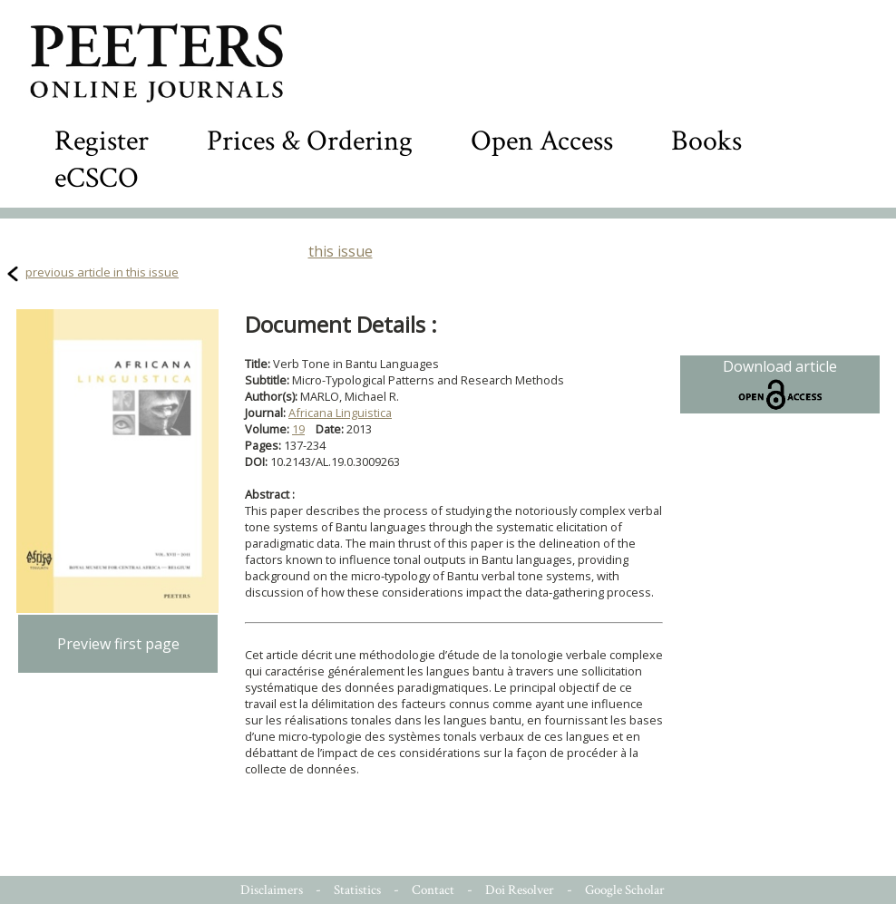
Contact (433, 890)
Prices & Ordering (310, 141)
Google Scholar (625, 890)
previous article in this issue (102, 272)
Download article (780, 384)
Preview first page (118, 644)
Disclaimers (271, 890)
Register (101, 141)
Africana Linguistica (340, 412)
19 (298, 429)
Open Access (542, 141)
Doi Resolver (519, 890)
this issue (340, 251)
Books (706, 141)
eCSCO (96, 178)
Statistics (357, 890)
